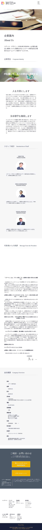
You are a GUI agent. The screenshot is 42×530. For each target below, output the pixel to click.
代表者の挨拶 (19, 518)
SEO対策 (10, 503)
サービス (10, 500)
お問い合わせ (12, 514)
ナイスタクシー (28, 501)
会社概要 (18, 519)
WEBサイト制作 (11, 501)
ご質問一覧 (4, 515)
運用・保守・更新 (12, 504)
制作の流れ (11, 507)
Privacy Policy (21, 525)
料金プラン (18, 501)
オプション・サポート (20, 503)
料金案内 (18, 500)
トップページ (4, 500)
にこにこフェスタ (28, 507)
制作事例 (27, 500)
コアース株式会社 (28, 503)
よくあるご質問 (5, 514)
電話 (10, 515)
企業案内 (18, 514)
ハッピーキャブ (28, 504)
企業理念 (18, 515)
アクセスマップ (12, 518)
